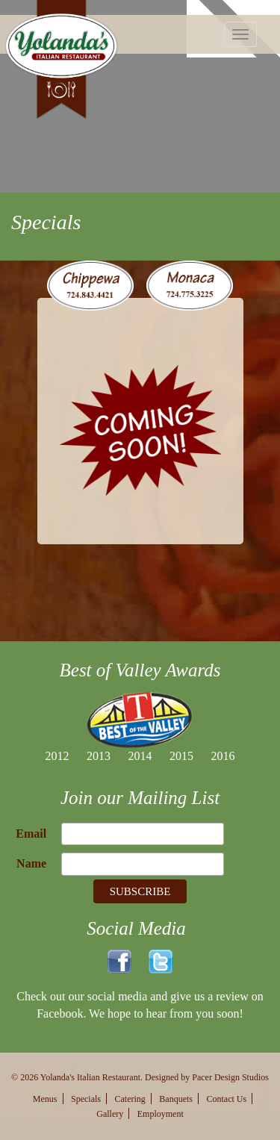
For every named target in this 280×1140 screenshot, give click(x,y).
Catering (130, 1099)
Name (31, 863)
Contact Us (227, 1099)
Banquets (176, 1099)
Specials (86, 1099)
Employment (160, 1114)
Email (31, 833)
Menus (45, 1099)
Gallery (109, 1114)
